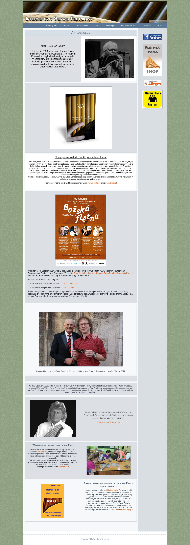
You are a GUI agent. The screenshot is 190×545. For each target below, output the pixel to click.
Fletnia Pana (82, 25)
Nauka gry (110, 25)
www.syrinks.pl (94, 183)
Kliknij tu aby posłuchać (108, 422)
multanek (41, 451)
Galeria (161, 25)
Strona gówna (51, 25)
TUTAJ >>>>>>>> (69, 283)
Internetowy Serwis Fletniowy (59, 19)
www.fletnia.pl (111, 183)
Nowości (67, 25)
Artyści (97, 25)
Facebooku (64, 467)
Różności (147, 25)
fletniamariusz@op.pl (124, 509)
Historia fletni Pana (129, 25)
